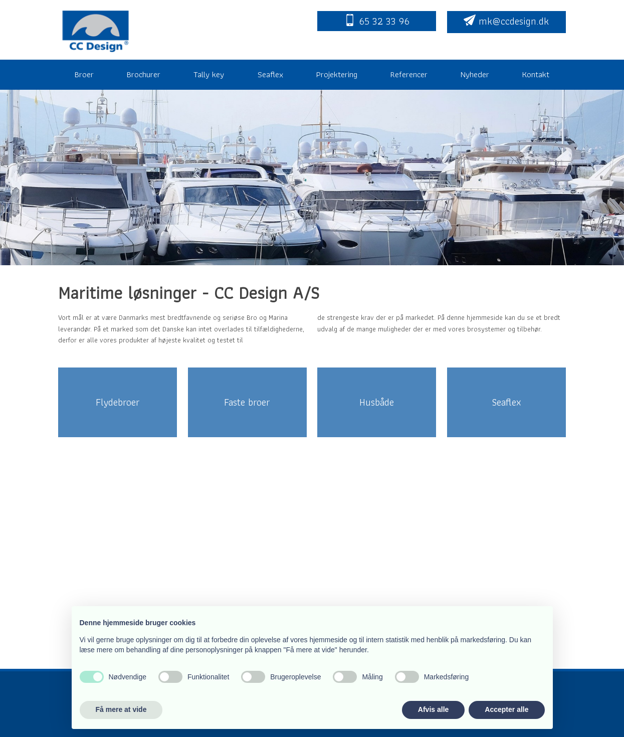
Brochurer (143, 74)
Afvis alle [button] (433, 709)
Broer (84, 74)
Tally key (208, 74)
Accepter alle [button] (506, 709)
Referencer (409, 74)
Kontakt (535, 74)
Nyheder (475, 74)
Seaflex (270, 74)
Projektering (336, 74)
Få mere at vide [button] (121, 709)
